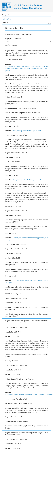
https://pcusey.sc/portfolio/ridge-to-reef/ (26, 131)
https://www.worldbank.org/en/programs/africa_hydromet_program (29, 394)
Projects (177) (6, 19)
